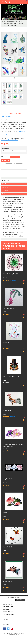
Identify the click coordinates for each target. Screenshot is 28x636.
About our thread (8, 604)
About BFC (6, 609)
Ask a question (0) (6, 116)
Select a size (5, 148)
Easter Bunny (7, 342)
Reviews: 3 (12, 280)
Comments (5, 187)
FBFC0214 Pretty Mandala (11, 274)
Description (5, 180)
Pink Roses (6, 513)
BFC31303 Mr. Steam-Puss (11, 376)
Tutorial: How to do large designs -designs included (13, 445)
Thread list (4, 135)
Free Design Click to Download (9, 140)
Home (3, 21)
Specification (5, 184)
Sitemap (5, 619)
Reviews (4, 194)
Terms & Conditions (8, 614)
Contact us (6, 622)
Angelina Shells (7, 479)
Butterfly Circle (7, 547)
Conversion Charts (8, 607)
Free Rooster (7, 410)
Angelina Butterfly (8, 581)
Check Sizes (21, 131)
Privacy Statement (8, 612)
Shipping (5, 617)
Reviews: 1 (12, 417)
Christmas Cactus (8, 308)
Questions (5, 191)
